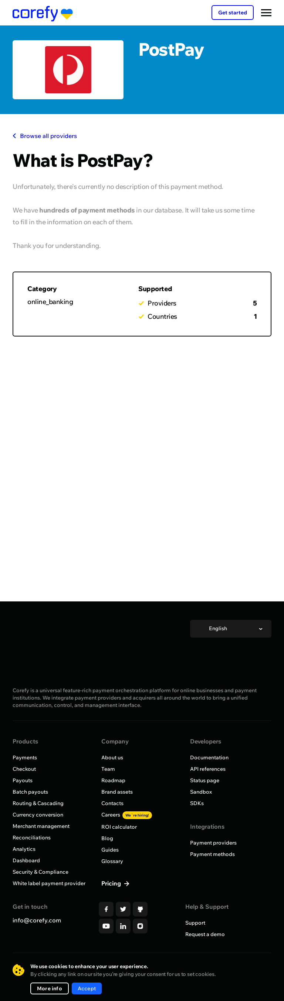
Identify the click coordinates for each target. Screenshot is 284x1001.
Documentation (209, 757)
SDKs (197, 803)
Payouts (23, 780)
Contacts (112, 803)
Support (195, 922)
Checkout (24, 769)
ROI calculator (119, 827)
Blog (107, 838)
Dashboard (26, 860)
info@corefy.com (37, 920)
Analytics (24, 849)
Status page (204, 780)
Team (108, 769)
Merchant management (41, 826)
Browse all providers (45, 135)
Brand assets (117, 791)
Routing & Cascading (38, 803)
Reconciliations (32, 837)
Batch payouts (30, 791)
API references (208, 769)
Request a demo (205, 934)
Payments (25, 757)
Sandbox (201, 791)
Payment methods (212, 854)
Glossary (112, 861)
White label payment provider (49, 883)
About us (112, 757)
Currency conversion (38, 814)
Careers (126, 814)
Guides (110, 849)
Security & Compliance (40, 872)
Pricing (111, 883)
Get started (232, 12)
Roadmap (113, 780)
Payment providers (213, 842)
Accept (87, 988)
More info (49, 988)
